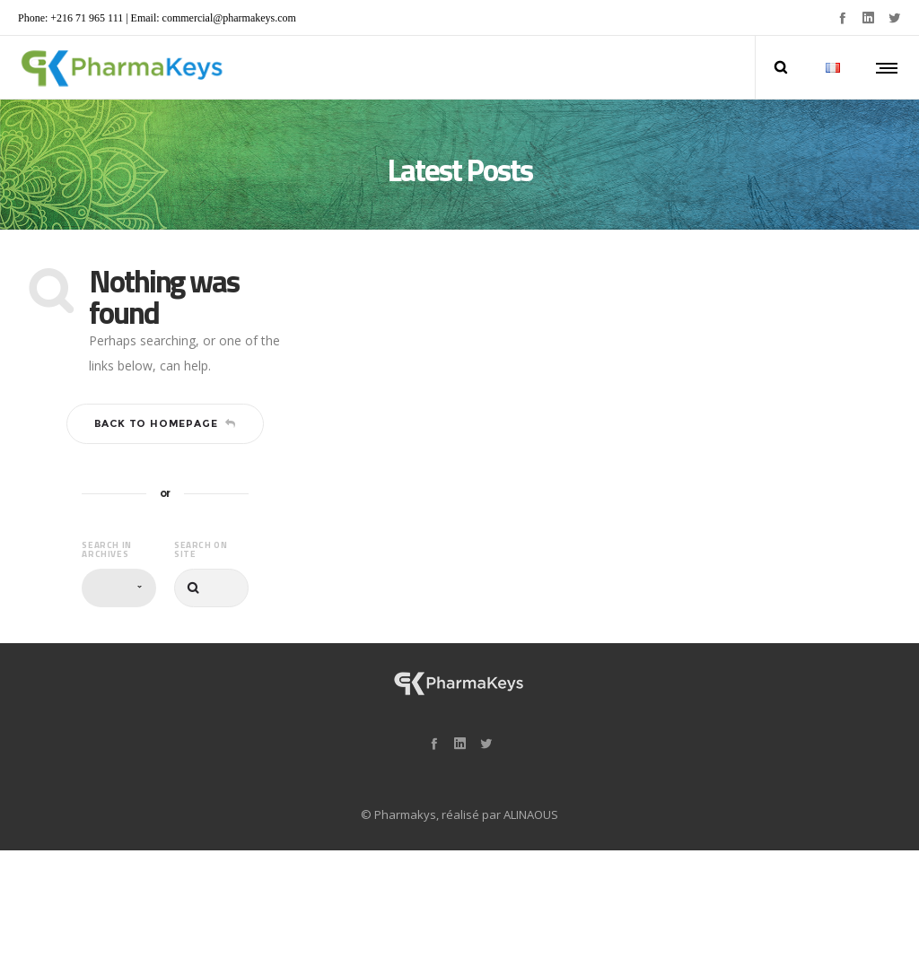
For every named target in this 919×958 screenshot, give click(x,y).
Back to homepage (165, 423)
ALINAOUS (530, 814)
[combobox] (119, 588)
